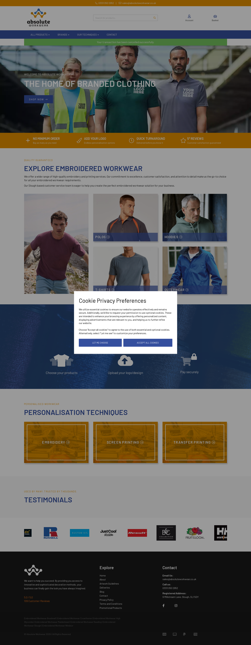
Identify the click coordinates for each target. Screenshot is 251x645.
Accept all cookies (148, 342)
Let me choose (100, 342)
